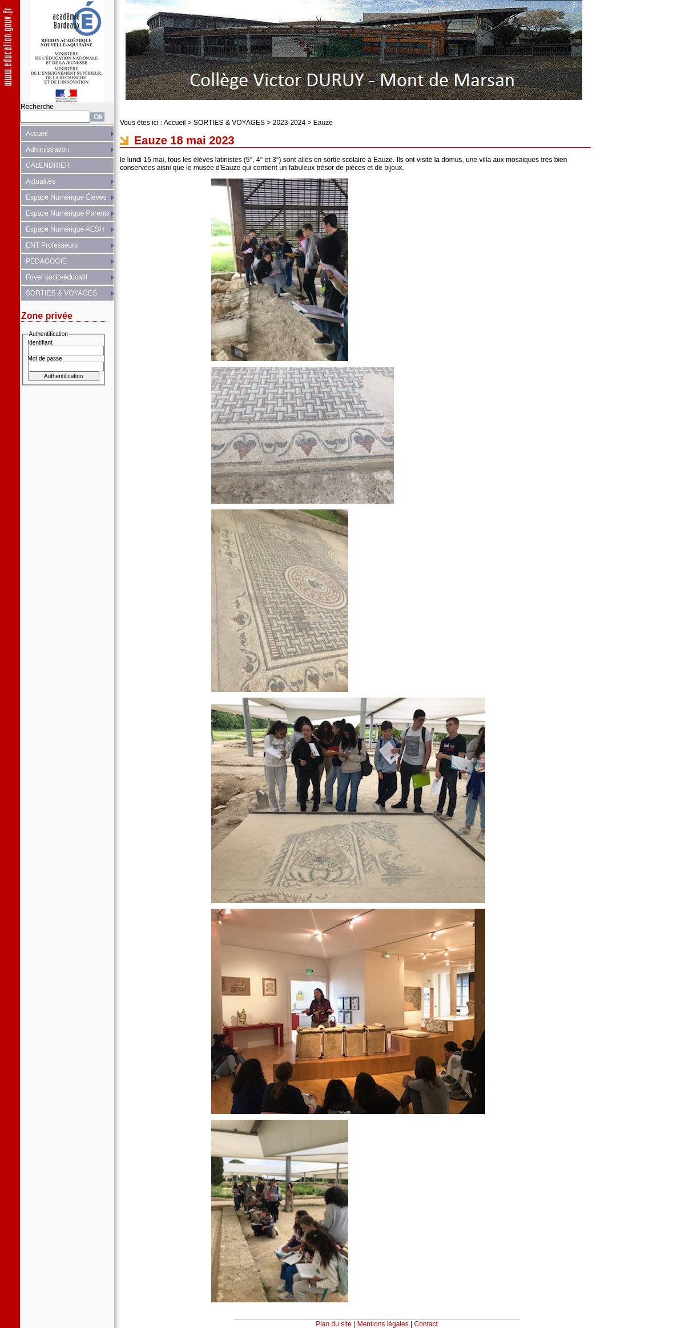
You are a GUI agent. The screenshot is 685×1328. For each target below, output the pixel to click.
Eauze (323, 123)
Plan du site (334, 1324)
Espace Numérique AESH (65, 229)
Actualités (40, 181)
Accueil (37, 133)
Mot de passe (45, 358)
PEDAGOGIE (46, 261)
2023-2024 (289, 123)
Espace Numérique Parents (68, 213)
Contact (426, 1324)
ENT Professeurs (52, 245)
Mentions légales (383, 1324)
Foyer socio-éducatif (56, 277)
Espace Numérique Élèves (66, 197)
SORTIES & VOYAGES (61, 293)
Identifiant (40, 342)
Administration (47, 149)
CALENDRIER (48, 165)
